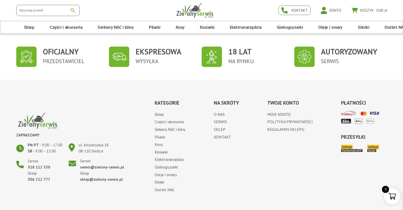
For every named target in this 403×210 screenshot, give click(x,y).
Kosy (180, 27)
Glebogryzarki (290, 27)
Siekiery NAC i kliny (116, 27)
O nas (219, 114)
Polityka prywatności (290, 121)
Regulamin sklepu (285, 129)
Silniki (363, 27)
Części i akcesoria (66, 27)
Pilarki (154, 27)
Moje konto (279, 114)
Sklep (29, 27)
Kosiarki (207, 27)
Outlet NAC (165, 189)
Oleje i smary (330, 27)
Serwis (220, 121)
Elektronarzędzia (246, 27)
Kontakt (222, 136)
